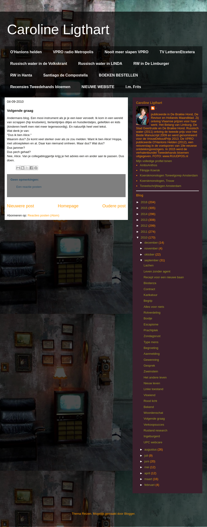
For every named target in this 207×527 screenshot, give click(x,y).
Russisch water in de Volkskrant (38, 64)
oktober (149, 254)
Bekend (149, 407)
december (151, 242)
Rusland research (155, 430)
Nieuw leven (152, 383)
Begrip (148, 300)
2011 (144, 231)
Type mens (151, 342)
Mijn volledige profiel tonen (154, 161)
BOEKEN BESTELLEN (118, 75)
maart (148, 479)
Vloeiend (149, 395)
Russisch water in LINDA (100, 64)
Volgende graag (154, 418)
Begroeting (151, 348)
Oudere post (114, 206)
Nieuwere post (20, 206)
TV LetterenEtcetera (177, 52)
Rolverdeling (152, 312)
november (151, 248)
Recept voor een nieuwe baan (164, 277)
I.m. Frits (133, 87)
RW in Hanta (21, 75)
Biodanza (150, 283)
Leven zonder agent (157, 271)
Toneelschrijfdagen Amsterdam (160, 186)
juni (147, 461)
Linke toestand (153, 389)
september (152, 260)
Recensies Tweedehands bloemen (40, 87)
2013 (144, 220)
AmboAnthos (148, 165)
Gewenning (151, 359)
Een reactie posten (28, 187)
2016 (144, 202)
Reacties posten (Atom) (43, 215)
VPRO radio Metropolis (73, 52)
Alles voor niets (154, 306)
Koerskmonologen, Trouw (157, 180)
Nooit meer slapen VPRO (127, 52)
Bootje (148, 318)
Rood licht (150, 401)
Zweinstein (151, 371)
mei (147, 467)
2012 (144, 225)
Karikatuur (150, 295)
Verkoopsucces (154, 424)
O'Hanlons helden (26, 52)
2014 (144, 214)
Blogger (129, 513)
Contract (149, 289)
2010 (144, 237)
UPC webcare (153, 442)
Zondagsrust (152, 336)
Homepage (68, 206)
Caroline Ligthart (58, 29)
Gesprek (149, 365)
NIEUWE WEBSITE (97, 87)
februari (150, 485)
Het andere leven (155, 377)
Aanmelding (152, 353)
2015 (144, 208)
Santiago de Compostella (65, 75)
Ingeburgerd (152, 436)
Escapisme (151, 324)
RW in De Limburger (151, 64)
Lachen (149, 265)
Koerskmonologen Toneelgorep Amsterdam (169, 175)
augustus (150, 449)
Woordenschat (153, 412)
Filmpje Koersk (150, 170)
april (147, 473)
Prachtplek (151, 330)
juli (146, 455)
